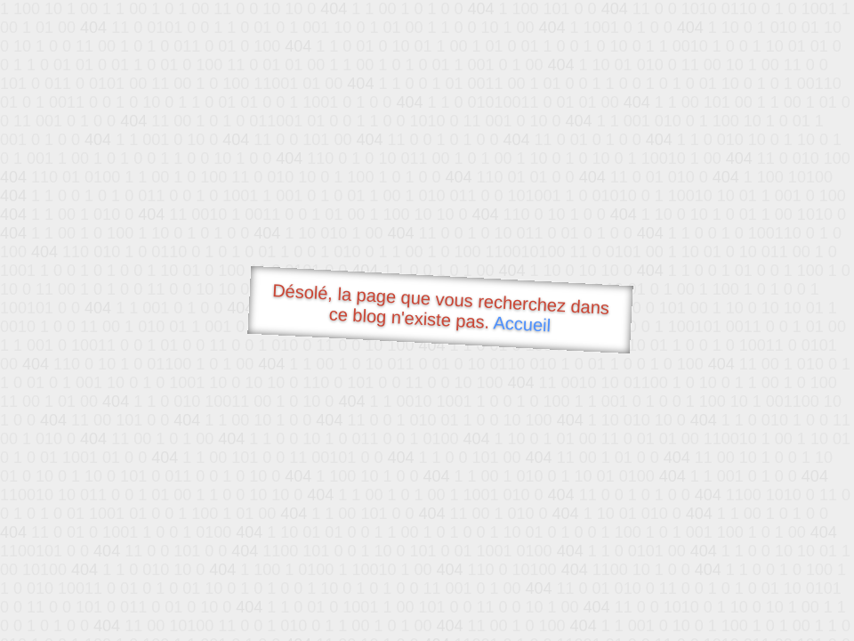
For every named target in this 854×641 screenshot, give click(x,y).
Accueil (522, 323)
